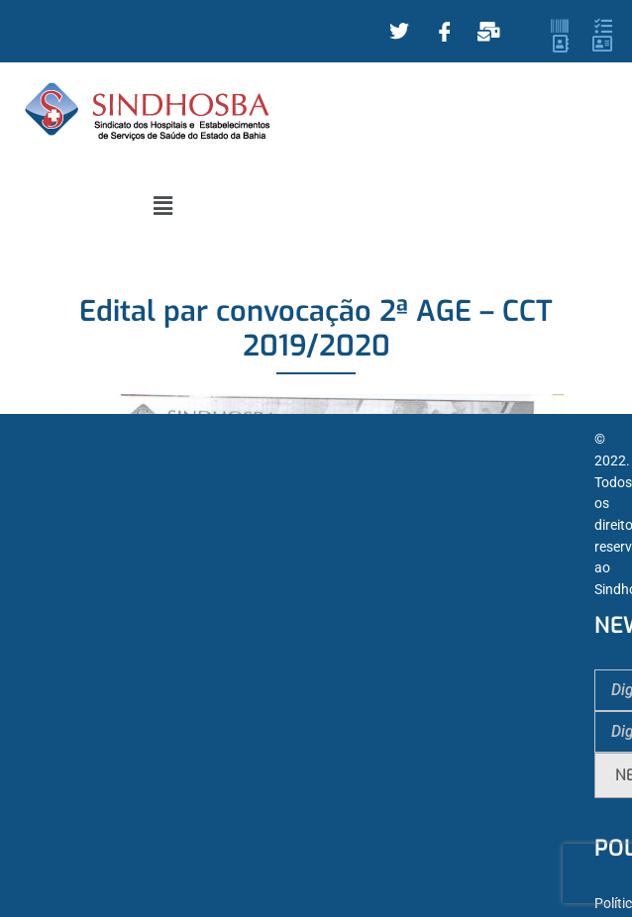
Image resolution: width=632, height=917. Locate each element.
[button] (162, 206)
